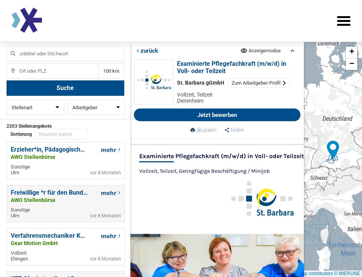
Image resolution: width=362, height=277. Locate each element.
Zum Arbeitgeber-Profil (259, 83)
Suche (65, 88)
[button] (333, 150)
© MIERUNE (347, 273)
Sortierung (21, 134)
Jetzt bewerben (217, 115)
